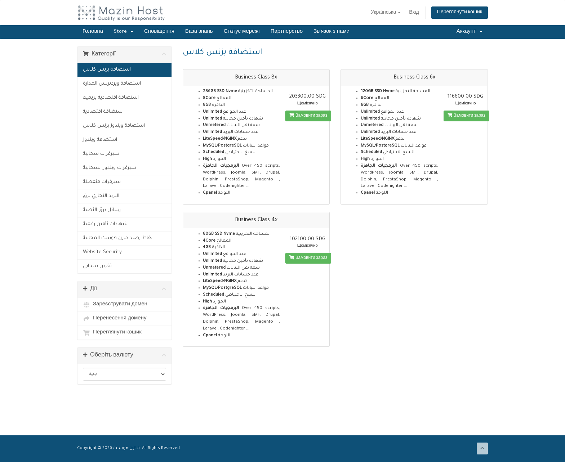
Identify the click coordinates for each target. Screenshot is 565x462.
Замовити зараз (308, 115)
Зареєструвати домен (115, 304)
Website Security (102, 252)
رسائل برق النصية (102, 210)
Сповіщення (159, 32)
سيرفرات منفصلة (102, 182)
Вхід (414, 12)
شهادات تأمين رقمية (105, 224)
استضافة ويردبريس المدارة (112, 83)
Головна (93, 32)
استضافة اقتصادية (103, 112)
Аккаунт (469, 32)
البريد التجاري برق (101, 196)
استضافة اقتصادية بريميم (111, 97)
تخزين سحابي (97, 266)
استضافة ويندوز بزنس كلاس (114, 126)
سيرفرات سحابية (101, 154)
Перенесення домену (115, 318)
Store (123, 32)
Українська (386, 12)
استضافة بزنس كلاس (107, 69)
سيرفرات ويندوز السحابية (109, 168)
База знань (199, 32)
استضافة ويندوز (100, 140)
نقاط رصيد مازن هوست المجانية (117, 238)
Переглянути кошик (459, 12)
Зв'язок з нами (331, 32)
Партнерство (287, 32)
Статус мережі (242, 32)
